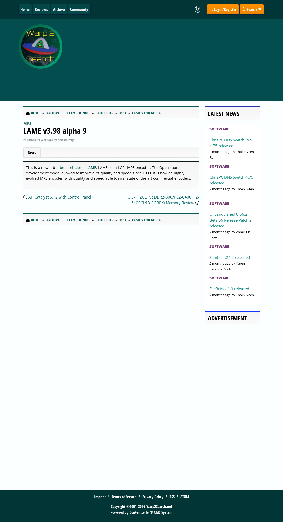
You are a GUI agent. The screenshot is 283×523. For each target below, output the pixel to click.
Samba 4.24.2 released (229, 257)
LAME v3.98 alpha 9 (55, 130)
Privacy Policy (152, 496)
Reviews (41, 9)
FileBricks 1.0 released (229, 288)
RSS (172, 496)
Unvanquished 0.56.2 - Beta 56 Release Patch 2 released (230, 220)
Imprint (100, 496)
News (32, 152)
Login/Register (222, 9)
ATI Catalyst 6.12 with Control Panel (59, 197)
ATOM (184, 496)
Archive (59, 9)
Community (79, 9)
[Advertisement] (174, 57)
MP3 (27, 123)
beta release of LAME (78, 167)
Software (219, 129)
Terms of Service (124, 496)
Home (25, 9)
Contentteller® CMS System (151, 512)
